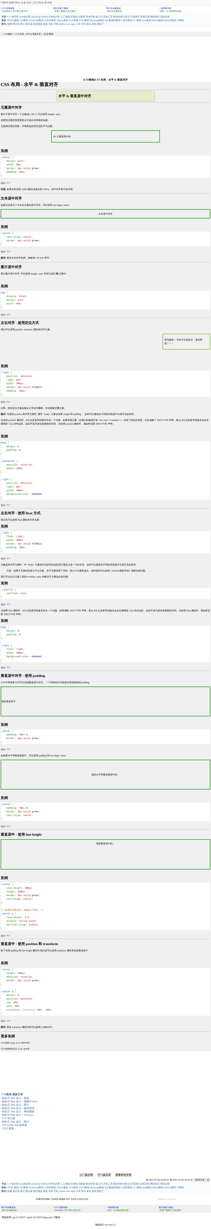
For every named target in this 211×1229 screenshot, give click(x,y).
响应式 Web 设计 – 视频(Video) (19, 1101)
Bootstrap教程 (97, 20)
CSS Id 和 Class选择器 (14, 1125)
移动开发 (90, 16)
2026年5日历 (82, 1199)
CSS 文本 (39, 258)
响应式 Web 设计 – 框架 (15, 1098)
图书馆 (48, 2)
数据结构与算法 (121, 16)
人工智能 (65, 16)
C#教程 (180, 20)
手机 (56, 24)
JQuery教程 (62, 20)
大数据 (81, 16)
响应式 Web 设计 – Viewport (18, 1114)
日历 (35, 2)
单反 (88, 24)
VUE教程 (73, 20)
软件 (29, 2)
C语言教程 (126, 20)
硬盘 (45, 24)
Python (44, 16)
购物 (11, 2)
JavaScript (36, 16)
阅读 (41, 2)
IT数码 (4, 2)
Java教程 (146, 20)
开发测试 (135, 16)
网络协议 (155, 16)
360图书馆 (40, 1199)
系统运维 (165, 16)
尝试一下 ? (5, 183)
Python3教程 (170, 20)
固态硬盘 (37, 24)
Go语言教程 (50, 20)
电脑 (9, 24)
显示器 (29, 24)
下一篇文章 (104, 1174)
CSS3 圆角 (8, 1128)
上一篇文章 (86, 1174)
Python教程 (157, 20)
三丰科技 (54, 1199)
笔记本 (16, 24)
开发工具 (108, 16)
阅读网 (62, 1199)
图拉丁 (100, 24)
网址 (17, 2)
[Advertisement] (105, 57)
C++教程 (137, 20)
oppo (73, 24)
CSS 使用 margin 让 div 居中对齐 (15, 1043)
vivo (68, 24)
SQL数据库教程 (112, 20)
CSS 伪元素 (8, 1118)
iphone (62, 24)
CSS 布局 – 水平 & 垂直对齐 (28, 34)
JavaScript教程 (36, 20)
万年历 (73, 1199)
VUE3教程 (84, 20)
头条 (23, 2)
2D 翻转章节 (46, 1027)
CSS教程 (23, 20)
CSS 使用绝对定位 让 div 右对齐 (15, 1049)
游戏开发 (145, 16)
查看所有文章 (123, 1174)
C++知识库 (13, 16)
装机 (94, 24)
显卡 (22, 24)
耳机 (50, 24)
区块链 (74, 16)
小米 (78, 24)
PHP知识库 (54, 16)
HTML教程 (13, 20)
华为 (83, 24)
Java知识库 (24, 16)
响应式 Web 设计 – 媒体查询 (18, 1108)
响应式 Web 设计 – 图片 (15, 1104)
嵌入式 (99, 16)
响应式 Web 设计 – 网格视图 (18, 1111)
